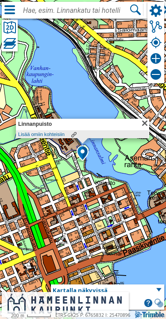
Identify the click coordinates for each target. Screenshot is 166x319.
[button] (83, 153)
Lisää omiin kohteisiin (41, 134)
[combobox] (76, 10)
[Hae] (135, 10)
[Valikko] (10, 10)
